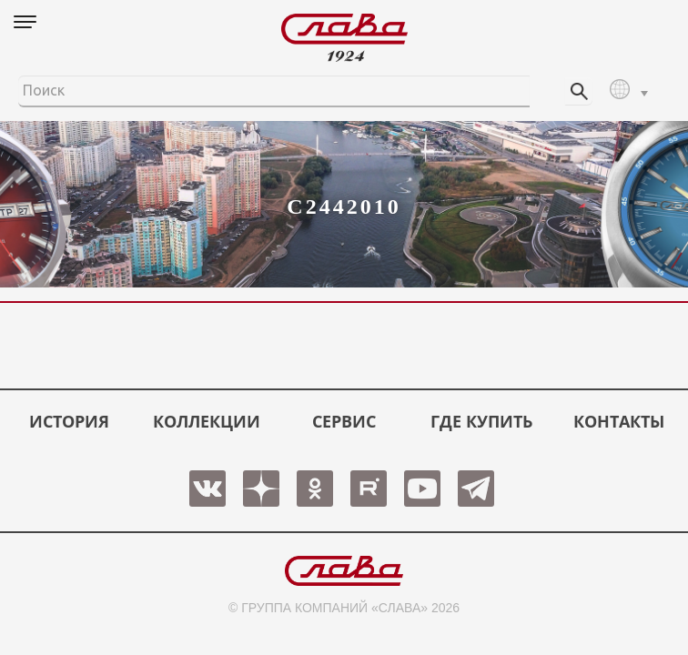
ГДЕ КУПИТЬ (481, 421)
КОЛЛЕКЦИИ (206, 421)
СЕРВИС (344, 421)
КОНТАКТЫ (618, 421)
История (69, 421)
